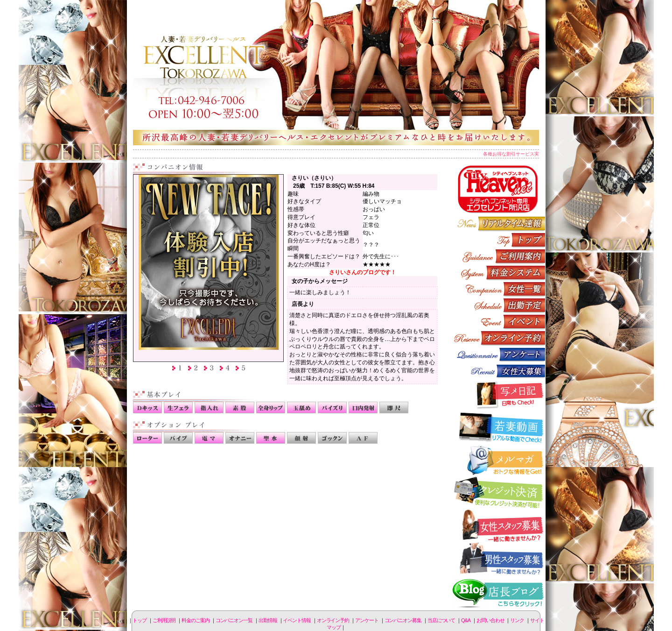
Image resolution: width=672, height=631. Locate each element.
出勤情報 (498, 305)
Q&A (465, 620)
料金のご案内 (498, 272)
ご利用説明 (498, 256)
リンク (517, 620)
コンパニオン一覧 (498, 289)
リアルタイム (498, 223)
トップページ (498, 240)
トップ (140, 620)
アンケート (498, 354)
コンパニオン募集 (498, 370)
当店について (441, 620)
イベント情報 (498, 321)
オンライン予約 (498, 338)
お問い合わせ (490, 620)
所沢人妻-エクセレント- (336, 72)
